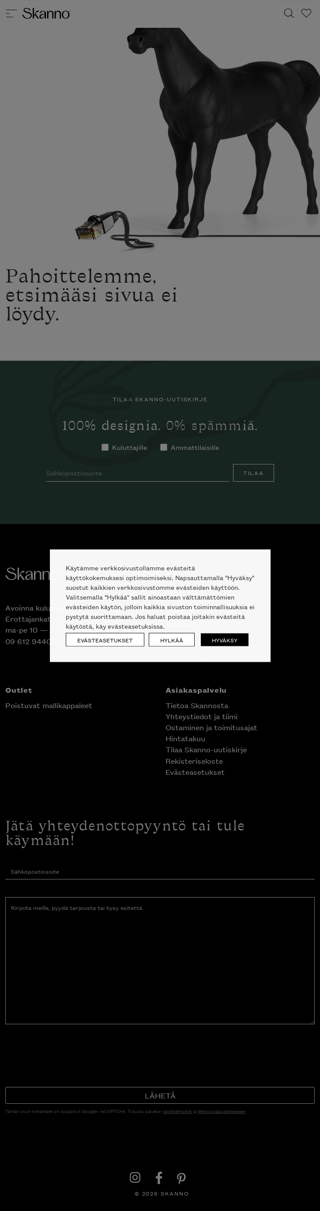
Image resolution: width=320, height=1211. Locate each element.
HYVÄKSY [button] (224, 639)
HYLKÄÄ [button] (171, 639)
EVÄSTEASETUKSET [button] (105, 639)
